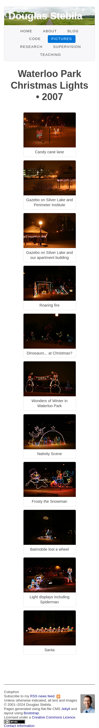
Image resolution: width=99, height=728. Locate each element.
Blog (72, 31)
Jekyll (65, 709)
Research (31, 47)
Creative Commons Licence (53, 717)
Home (26, 31)
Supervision (67, 47)
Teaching (50, 55)
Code (35, 39)
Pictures (61, 39)
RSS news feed (42, 696)
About (50, 31)
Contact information (19, 726)
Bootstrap (31, 713)
